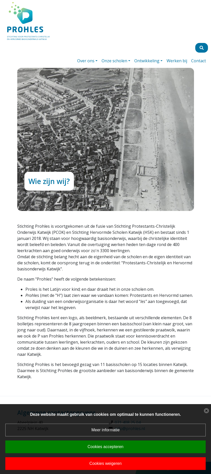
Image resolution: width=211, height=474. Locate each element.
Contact (198, 61)
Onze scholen (114, 61)
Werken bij (177, 61)
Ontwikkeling (146, 61)
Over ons (85, 61)
